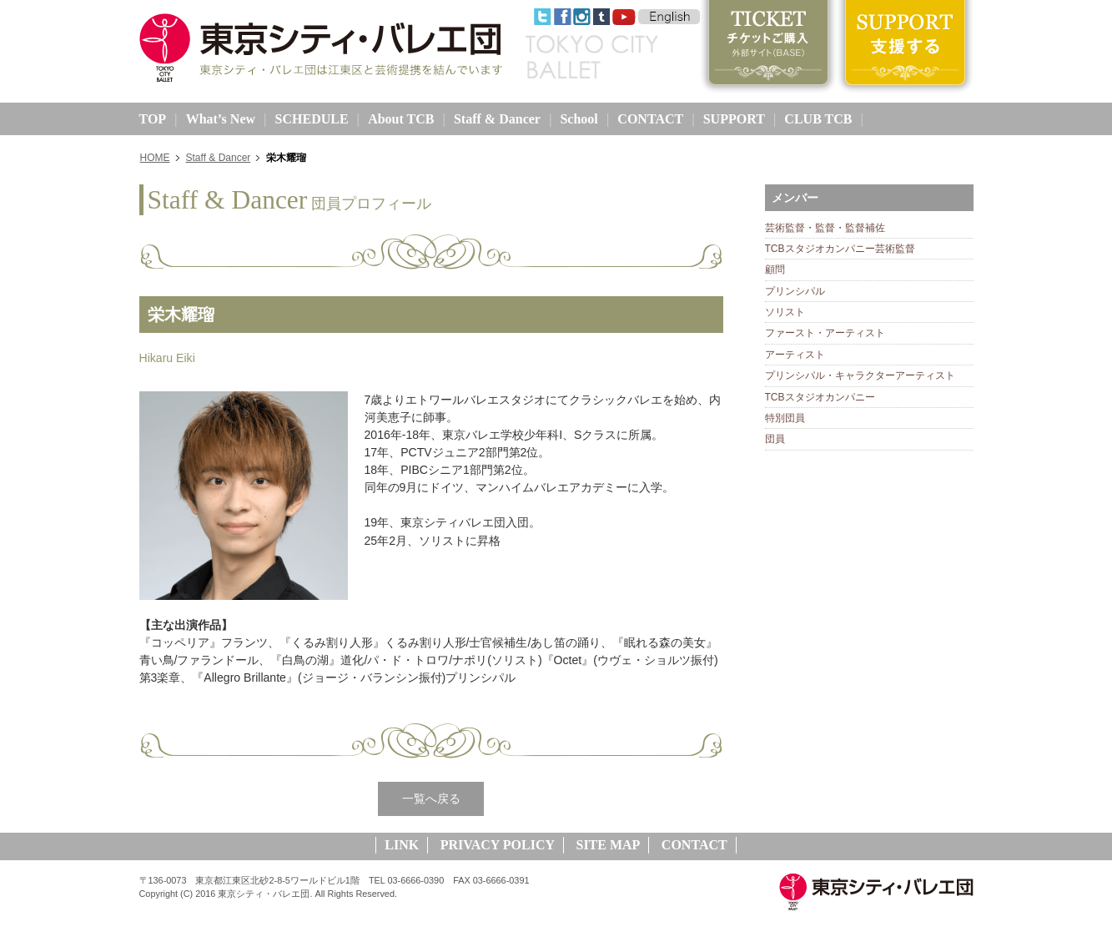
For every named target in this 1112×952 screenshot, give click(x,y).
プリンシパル (795, 291)
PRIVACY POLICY (497, 845)
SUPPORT (734, 119)
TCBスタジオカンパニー (820, 397)
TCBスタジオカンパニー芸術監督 (840, 248)
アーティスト (795, 354)
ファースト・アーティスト (825, 333)
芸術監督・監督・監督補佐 (825, 228)
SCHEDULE (312, 119)
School (578, 119)
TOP (153, 119)
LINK (402, 845)
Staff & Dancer (497, 119)
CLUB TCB (818, 119)
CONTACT (650, 119)
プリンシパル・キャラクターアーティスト (860, 375)
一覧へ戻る (431, 798)
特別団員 (785, 418)
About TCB (401, 119)
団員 (775, 439)
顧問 (775, 269)
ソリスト (785, 312)
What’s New (220, 119)
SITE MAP (608, 845)
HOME (155, 158)
